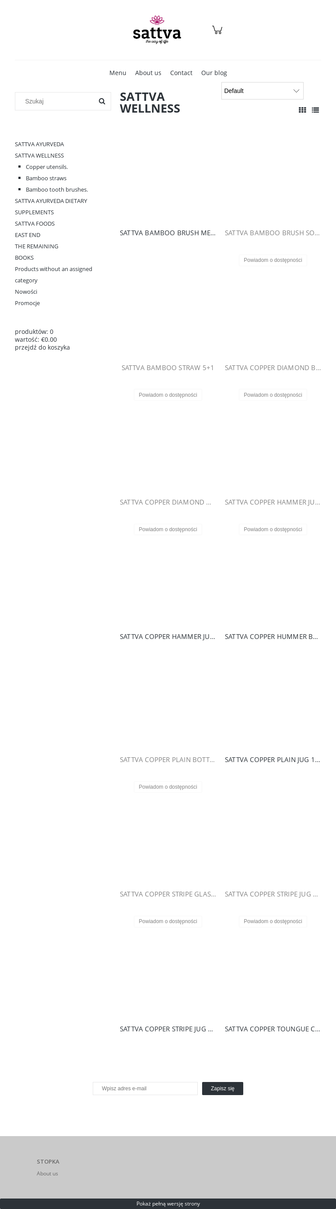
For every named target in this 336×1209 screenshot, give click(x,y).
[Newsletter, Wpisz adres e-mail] (145, 1088)
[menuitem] (118, 72)
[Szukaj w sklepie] (56, 101)
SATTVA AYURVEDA (39, 144)
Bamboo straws (46, 178)
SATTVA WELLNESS (39, 155)
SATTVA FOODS (35, 223)
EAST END (27, 235)
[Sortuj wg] (262, 91)
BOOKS (24, 257)
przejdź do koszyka (42, 347)
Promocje (27, 303)
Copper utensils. (47, 167)
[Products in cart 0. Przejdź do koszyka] (219, 34)
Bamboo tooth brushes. (57, 189)
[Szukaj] (102, 101)
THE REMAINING (36, 246)
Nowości (26, 291)
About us (47, 1173)
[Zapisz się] (222, 1088)
